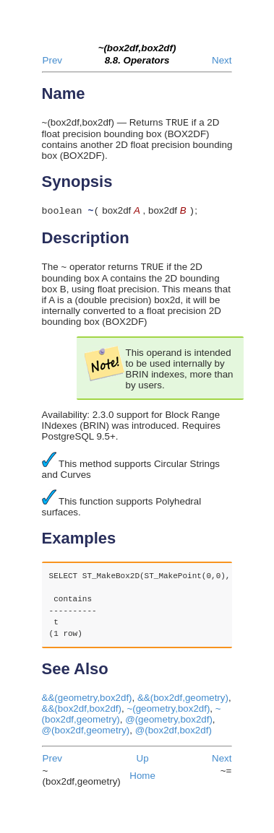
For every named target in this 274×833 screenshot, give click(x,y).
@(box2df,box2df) (173, 734)
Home (142, 780)
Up (143, 762)
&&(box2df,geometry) (182, 702)
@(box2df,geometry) (86, 734)
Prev (52, 60)
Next (221, 60)
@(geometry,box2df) (169, 723)
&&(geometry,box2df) (87, 702)
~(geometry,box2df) (168, 712)
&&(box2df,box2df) (81, 712)
